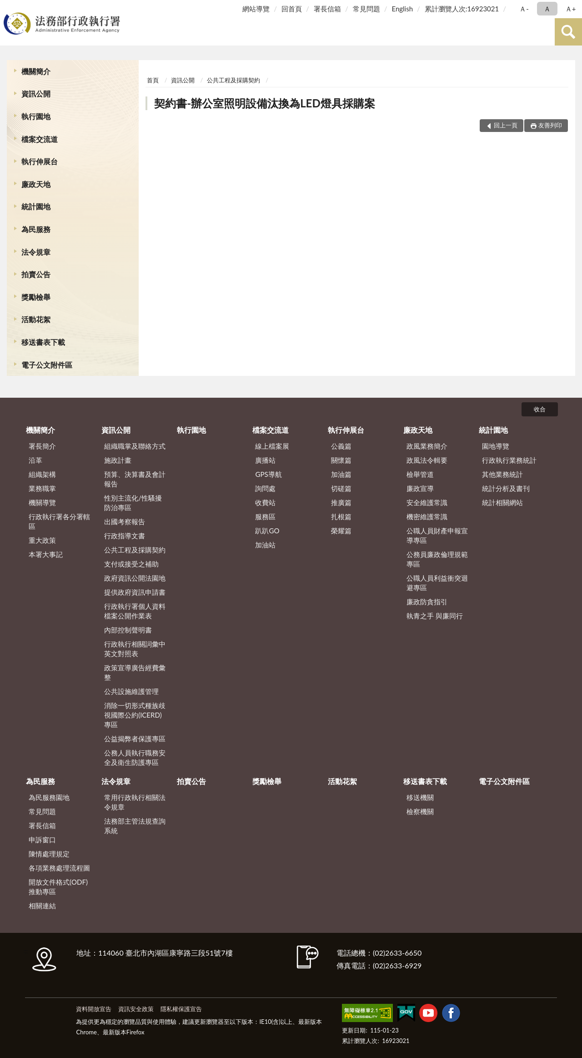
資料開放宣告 (93, 1008)
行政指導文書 (124, 536)
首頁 (153, 80)
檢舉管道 (420, 474)
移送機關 (420, 797)
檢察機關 (420, 811)
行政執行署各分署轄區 (59, 521)
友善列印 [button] (550, 125)
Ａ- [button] (524, 9)
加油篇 (341, 474)
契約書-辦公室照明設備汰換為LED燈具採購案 (264, 103)
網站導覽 (256, 9)
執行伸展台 (39, 161)
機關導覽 (42, 502)
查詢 (568, 32)
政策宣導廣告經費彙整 (135, 672)
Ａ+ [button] (570, 9)
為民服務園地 (49, 797)
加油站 (265, 545)
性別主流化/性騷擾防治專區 (133, 502)
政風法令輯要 (426, 460)
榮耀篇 (341, 530)
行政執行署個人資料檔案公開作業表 (135, 611)
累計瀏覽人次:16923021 (462, 9)
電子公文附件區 (46, 364)
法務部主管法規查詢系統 (135, 826)
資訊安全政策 (136, 1008)
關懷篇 (341, 460)
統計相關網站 (502, 502)
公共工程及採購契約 (233, 80)
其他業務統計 (502, 474)
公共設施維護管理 (131, 691)
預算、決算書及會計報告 (135, 479)
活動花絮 (35, 319)
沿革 (35, 460)
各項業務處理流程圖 (59, 868)
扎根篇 (341, 516)
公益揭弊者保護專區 (135, 738)
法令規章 (35, 252)
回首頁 (291, 9)
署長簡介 (42, 446)
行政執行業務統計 (509, 460)
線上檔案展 (272, 446)
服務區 (265, 516)
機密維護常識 (426, 516)
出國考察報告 (124, 521)
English (402, 9)
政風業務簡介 (426, 446)
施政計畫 (117, 460)
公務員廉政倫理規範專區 (437, 559)
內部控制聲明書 (128, 630)
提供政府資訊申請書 (135, 592)
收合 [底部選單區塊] (540, 409)
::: (8, 8)
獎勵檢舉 (35, 297)
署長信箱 (327, 9)
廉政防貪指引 (426, 601)
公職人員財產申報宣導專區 (437, 535)
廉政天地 (35, 184)
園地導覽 (495, 446)
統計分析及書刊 (506, 488)
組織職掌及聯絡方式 (135, 446)
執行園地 (35, 116)
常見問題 (366, 9)
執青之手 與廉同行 (434, 616)
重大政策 (42, 540)
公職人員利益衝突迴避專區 (437, 583)
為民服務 (35, 229)
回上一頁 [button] (505, 125)
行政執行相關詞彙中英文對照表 (135, 649)
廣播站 (265, 460)
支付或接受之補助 (131, 564)
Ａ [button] (547, 9)
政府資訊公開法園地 (135, 578)
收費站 (265, 502)
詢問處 (265, 488)
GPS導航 (268, 474)
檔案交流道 (39, 139)
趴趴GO (267, 530)
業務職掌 (42, 488)
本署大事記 (46, 554)
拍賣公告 (35, 274)
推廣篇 (341, 502)
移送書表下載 (43, 342)
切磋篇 (341, 488)
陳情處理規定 (49, 854)
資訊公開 (35, 93)
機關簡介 (35, 71)
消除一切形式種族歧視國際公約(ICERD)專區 (135, 715)
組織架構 (42, 474)
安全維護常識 (426, 502)
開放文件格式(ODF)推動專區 (58, 887)
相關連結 (42, 905)
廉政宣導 (420, 488)
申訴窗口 (42, 839)
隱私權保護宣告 (181, 1008)
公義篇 (341, 446)
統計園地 (35, 206)
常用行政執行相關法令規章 (135, 802)
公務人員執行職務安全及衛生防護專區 (135, 757)
